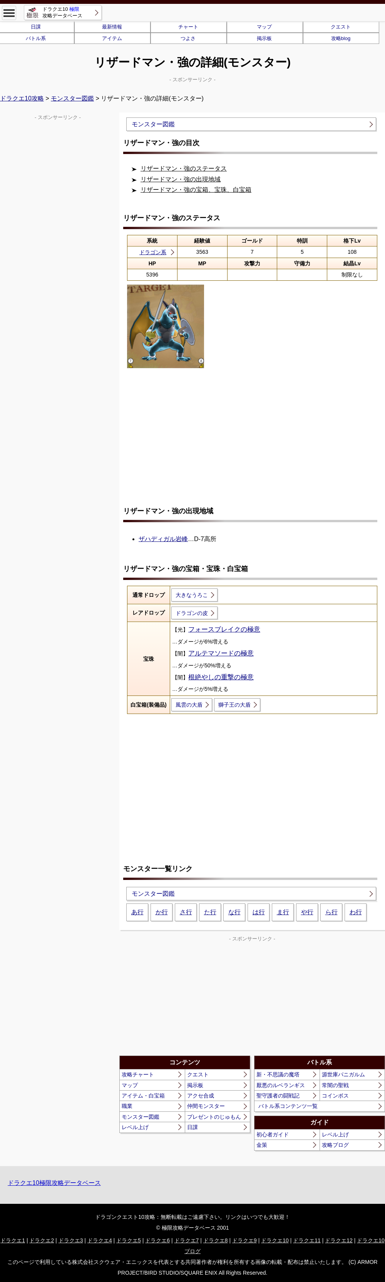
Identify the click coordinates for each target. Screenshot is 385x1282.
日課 (192, 1127)
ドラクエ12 (339, 1240)
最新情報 (112, 27)
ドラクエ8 (215, 1240)
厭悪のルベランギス (280, 1085)
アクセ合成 (200, 1096)
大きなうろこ (192, 595)
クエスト (341, 27)
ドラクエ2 (41, 1240)
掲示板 (264, 38)
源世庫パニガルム (343, 1074)
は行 (259, 912)
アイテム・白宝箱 (143, 1096)
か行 (162, 912)
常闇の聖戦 (335, 1085)
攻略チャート (138, 1074)
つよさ (188, 38)
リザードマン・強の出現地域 (181, 179)
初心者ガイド (272, 1134)
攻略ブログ (335, 1145)
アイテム (112, 38)
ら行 (331, 912)
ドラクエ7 (186, 1240)
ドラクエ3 (71, 1240)
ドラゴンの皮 (192, 613)
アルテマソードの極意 (221, 653)
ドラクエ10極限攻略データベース (54, 1183)
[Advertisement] (252, 439)
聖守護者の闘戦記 (278, 1096)
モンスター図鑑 (72, 98)
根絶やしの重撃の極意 (221, 677)
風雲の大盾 (189, 705)
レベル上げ (135, 1127)
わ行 (356, 912)
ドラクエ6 (157, 1240)
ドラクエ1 (12, 1240)
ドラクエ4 (99, 1240)
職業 (127, 1106)
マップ (264, 27)
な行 (234, 912)
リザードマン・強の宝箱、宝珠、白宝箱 (196, 189)
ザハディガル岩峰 (163, 539)
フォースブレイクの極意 (224, 629)
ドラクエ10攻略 (22, 98)
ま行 (283, 912)
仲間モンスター (206, 1106)
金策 (261, 1145)
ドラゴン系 (152, 252)
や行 (307, 912)
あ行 (137, 912)
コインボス (335, 1096)
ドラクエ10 (275, 1240)
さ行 (186, 912)
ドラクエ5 (128, 1240)
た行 (210, 912)
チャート (188, 27)
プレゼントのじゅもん (214, 1117)
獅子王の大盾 (234, 705)
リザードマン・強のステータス (184, 168)
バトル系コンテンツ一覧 (288, 1106)
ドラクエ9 (244, 1240)
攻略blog (341, 38)
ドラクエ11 (307, 1240)
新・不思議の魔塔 (278, 1074)
